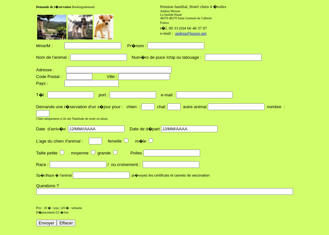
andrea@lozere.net (191, 33)
